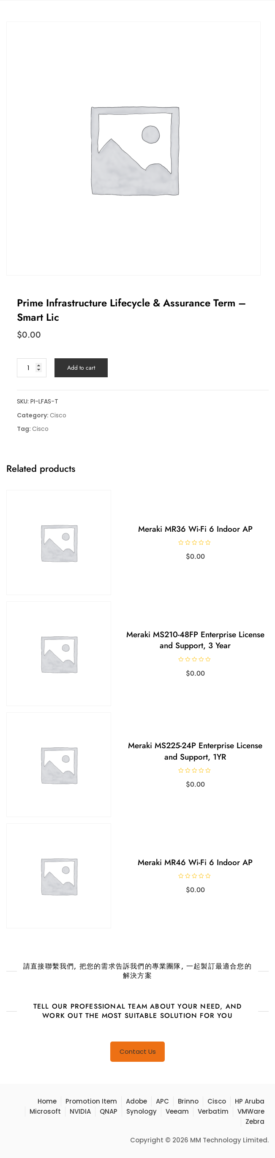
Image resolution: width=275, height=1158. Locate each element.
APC (162, 1101)
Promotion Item (91, 1101)
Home (47, 1101)
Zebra (254, 1121)
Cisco (58, 415)
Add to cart (81, 367)
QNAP (108, 1111)
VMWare (250, 1111)
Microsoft (45, 1111)
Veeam (177, 1111)
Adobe (136, 1101)
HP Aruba (249, 1101)
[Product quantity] (31, 367)
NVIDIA (80, 1111)
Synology (141, 1111)
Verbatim (213, 1111)
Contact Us (138, 1051)
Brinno (188, 1101)
